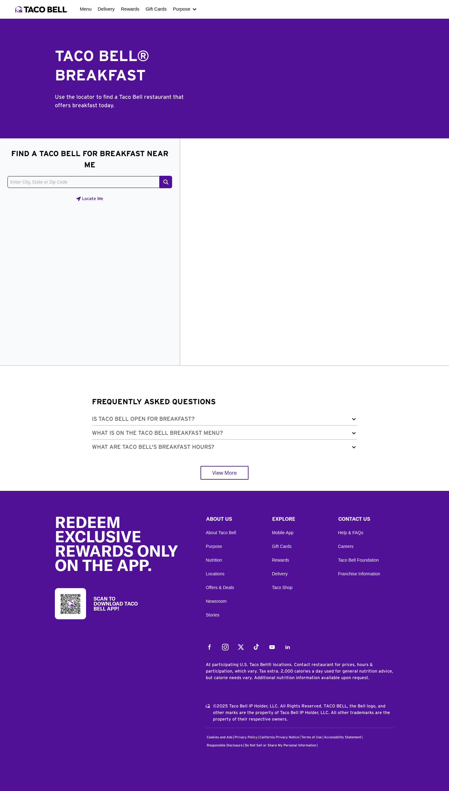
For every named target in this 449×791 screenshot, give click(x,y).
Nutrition (214, 560)
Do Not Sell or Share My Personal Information (280, 745)
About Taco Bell (221, 532)
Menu (86, 9)
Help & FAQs (350, 532)
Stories (213, 614)
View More (224, 472)
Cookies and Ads (219, 737)
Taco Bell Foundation (358, 560)
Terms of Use (311, 737)
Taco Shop (282, 587)
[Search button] (166, 182)
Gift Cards (156, 9)
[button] (224, 420)
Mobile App (282, 532)
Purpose (181, 9)
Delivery (106, 9)
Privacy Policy (245, 737)
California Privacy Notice (279, 737)
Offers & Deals (220, 587)
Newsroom (216, 601)
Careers (346, 546)
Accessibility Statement (342, 737)
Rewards (130, 9)
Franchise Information (359, 573)
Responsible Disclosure (225, 745)
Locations (215, 573)
